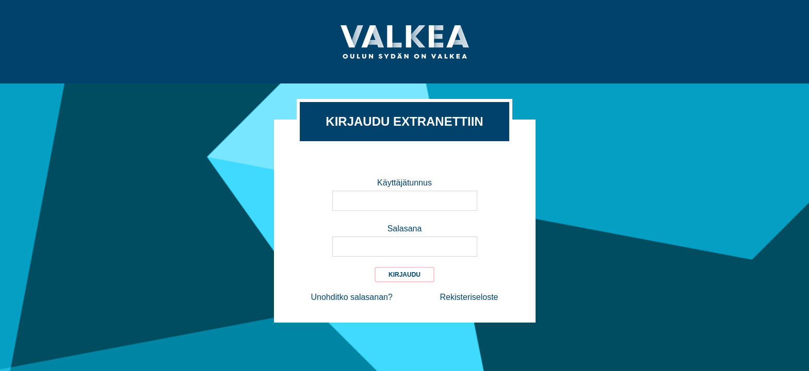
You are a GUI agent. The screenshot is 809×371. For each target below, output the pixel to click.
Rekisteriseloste (469, 297)
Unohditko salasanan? (352, 297)
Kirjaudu (404, 274)
